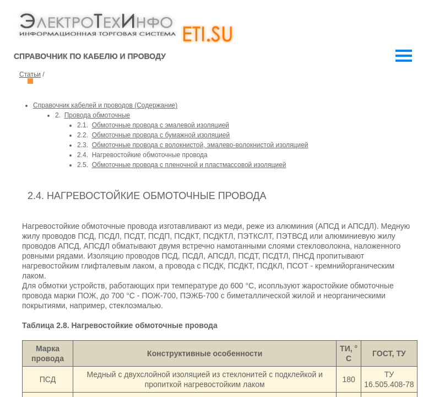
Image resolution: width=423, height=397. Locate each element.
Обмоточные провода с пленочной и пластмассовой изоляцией (189, 165)
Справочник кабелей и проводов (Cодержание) (105, 105)
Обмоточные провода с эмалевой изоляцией (160, 125)
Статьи (30, 74)
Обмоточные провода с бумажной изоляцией (161, 135)
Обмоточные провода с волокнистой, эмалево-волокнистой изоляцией (200, 145)
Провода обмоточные (97, 115)
